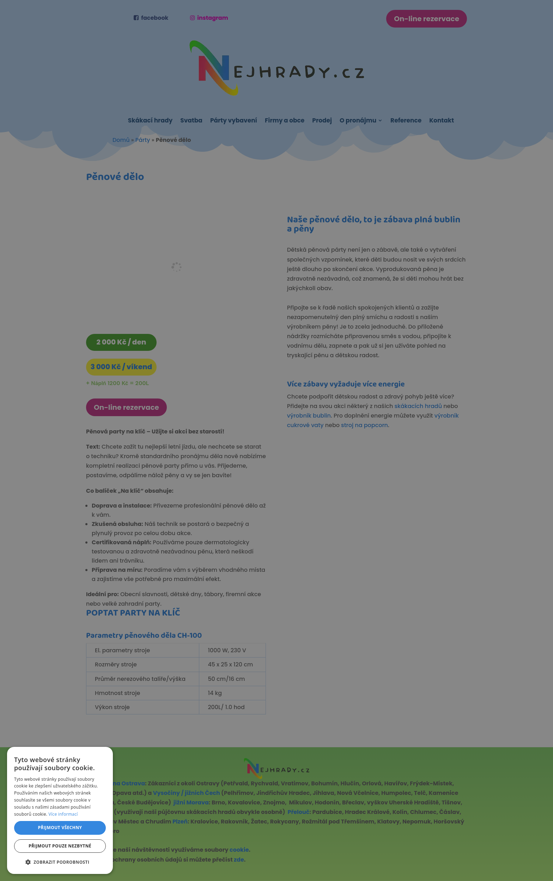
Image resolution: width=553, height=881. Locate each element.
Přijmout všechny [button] (60, 828)
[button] (60, 862)
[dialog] (276, 440)
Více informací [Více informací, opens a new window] (63, 814)
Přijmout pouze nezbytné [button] (60, 846)
